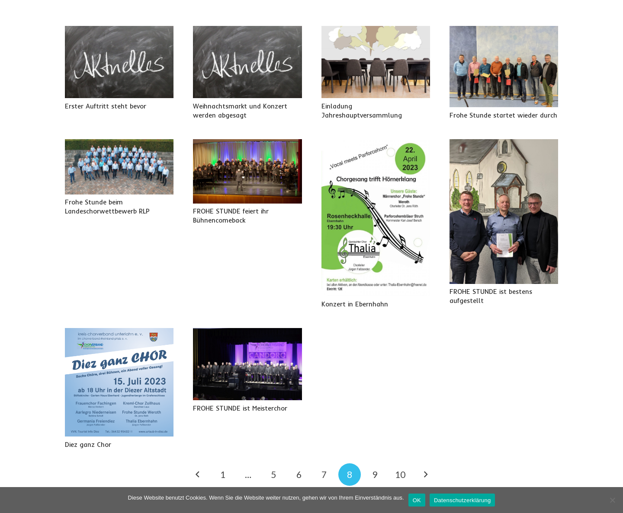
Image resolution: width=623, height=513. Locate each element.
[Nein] (612, 500)
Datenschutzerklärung (462, 500)
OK (417, 500)
